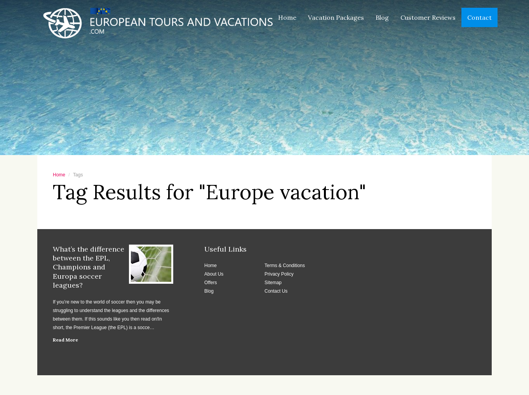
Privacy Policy (279, 274)
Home (287, 17)
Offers (210, 282)
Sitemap (273, 282)
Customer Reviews (428, 17)
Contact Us (275, 291)
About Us (213, 274)
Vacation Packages (336, 17)
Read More (65, 340)
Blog (382, 17)
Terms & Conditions (284, 265)
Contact (479, 17)
